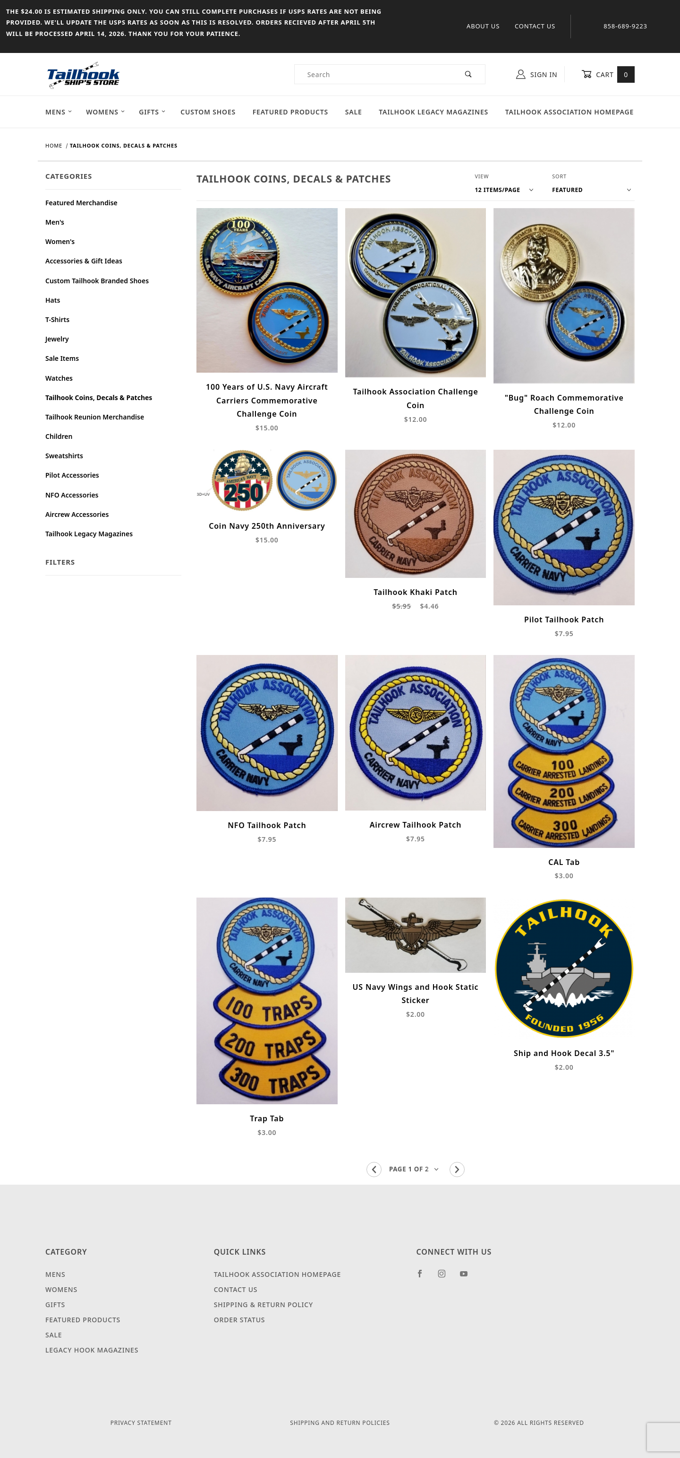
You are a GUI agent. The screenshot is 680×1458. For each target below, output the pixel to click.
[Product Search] (374, 74)
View (482, 176)
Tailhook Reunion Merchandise (94, 416)
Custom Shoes (208, 111)
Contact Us (535, 26)
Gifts (152, 111)
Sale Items (62, 358)
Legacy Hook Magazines (91, 1349)
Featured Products (290, 111)
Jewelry (57, 338)
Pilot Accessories (72, 475)
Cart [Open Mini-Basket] (608, 74)
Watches (59, 378)
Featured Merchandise (81, 202)
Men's (54, 222)
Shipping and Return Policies (340, 1423)
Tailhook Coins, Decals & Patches (98, 397)
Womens (105, 111)
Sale (353, 111)
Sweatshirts (64, 455)
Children (58, 436)
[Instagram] (446, 1277)
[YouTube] (468, 1277)
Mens (58, 111)
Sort (559, 176)
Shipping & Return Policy (263, 1304)
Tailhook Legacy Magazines (433, 111)
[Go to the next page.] (457, 1169)
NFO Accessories (72, 494)
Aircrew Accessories (77, 514)
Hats (52, 300)
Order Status (239, 1319)
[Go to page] (415, 1169)
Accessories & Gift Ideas (83, 260)
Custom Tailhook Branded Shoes (97, 280)
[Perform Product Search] (468, 74)
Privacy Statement (141, 1423)
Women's (60, 241)
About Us (483, 26)
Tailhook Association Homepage (569, 111)
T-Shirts (57, 319)
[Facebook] (424, 1277)
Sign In (536, 74)
